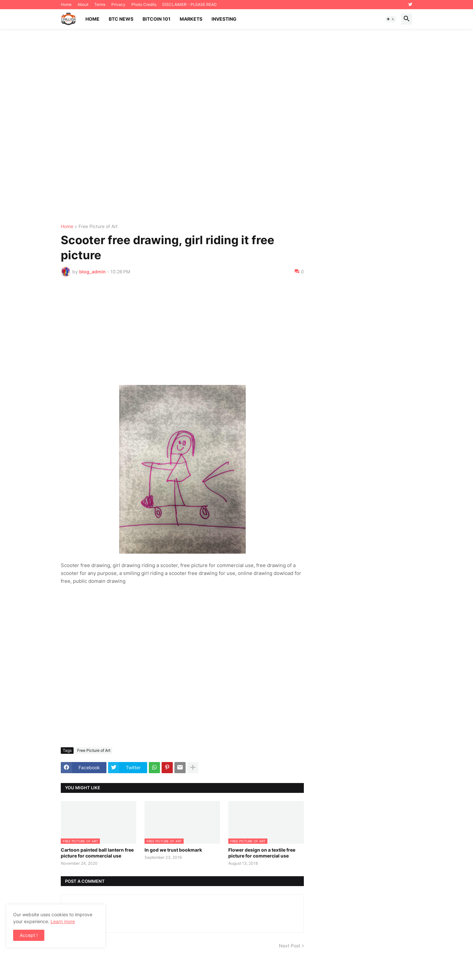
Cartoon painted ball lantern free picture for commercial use (97, 853)
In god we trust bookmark (173, 850)
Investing (224, 19)
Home (66, 4)
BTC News (121, 19)
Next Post (289, 945)
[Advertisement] (236, 126)
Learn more (63, 921)
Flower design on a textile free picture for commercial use (261, 853)
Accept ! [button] (29, 935)
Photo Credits (143, 4)
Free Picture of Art (98, 226)
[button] (390, 19)
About (83, 4)
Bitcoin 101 (156, 19)
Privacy (118, 4)
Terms (99, 4)
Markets (191, 19)
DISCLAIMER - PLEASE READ (189, 4)
